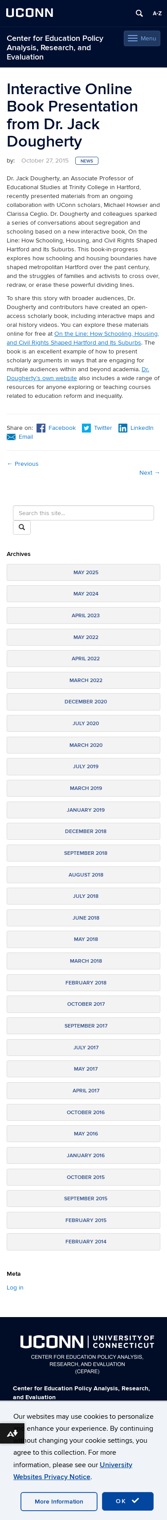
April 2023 (86, 615)
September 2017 (86, 1026)
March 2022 (85, 680)
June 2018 (86, 918)
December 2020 (86, 701)
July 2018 (85, 896)
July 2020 (86, 723)
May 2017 (86, 1069)
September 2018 (85, 853)
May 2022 (85, 637)
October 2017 (86, 1004)
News (87, 161)
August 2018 (86, 875)
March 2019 (86, 788)
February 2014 (85, 1241)
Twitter (98, 428)
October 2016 (86, 1112)
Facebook (56, 428)
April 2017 (86, 1090)
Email (20, 437)
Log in (15, 1287)
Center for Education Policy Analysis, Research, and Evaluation (55, 48)
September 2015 (85, 1198)
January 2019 (86, 810)
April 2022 (86, 658)
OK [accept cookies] (128, 1501)
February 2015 (85, 1220)
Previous (23, 464)
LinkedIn (136, 428)
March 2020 (85, 745)
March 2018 (86, 961)
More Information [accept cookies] (59, 1501)
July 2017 (85, 1047)
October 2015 (86, 1177)
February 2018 (85, 983)
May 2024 (85, 594)
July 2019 (85, 766)
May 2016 (86, 1134)
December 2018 (85, 831)
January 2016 (86, 1155)
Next (149, 472)
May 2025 (85, 572)
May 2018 (86, 939)
